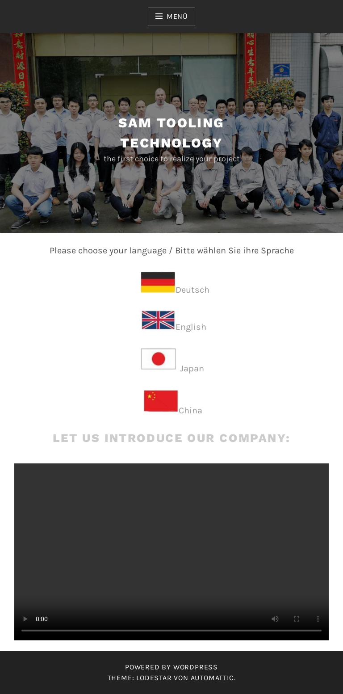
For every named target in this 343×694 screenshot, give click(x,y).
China (190, 410)
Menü (177, 16)
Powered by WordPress (171, 667)
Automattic (212, 677)
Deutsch (192, 290)
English (191, 327)
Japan (192, 368)
